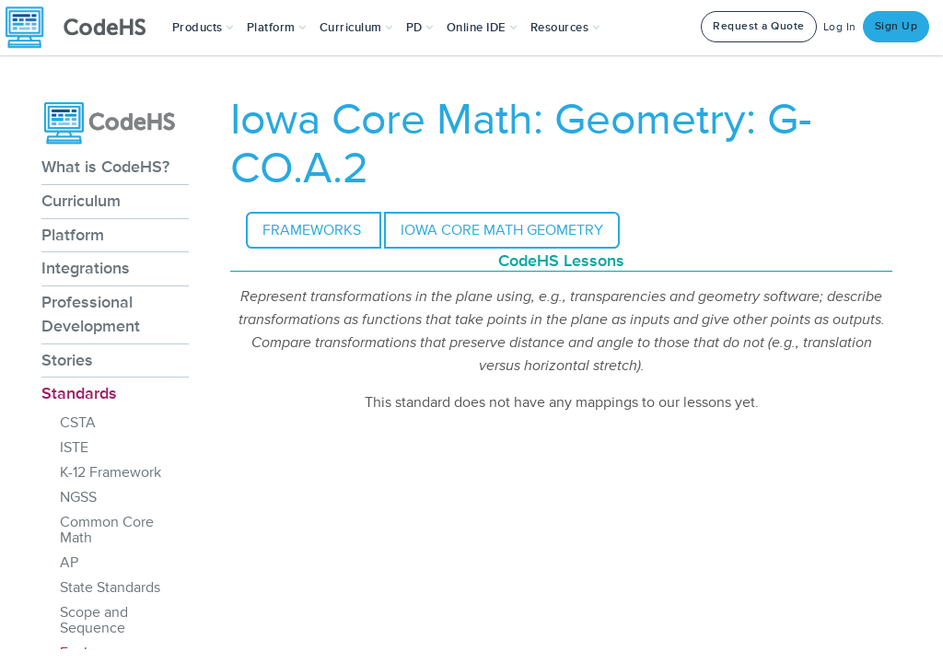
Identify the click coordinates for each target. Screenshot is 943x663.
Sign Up (896, 26)
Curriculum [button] (356, 27)
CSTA (78, 422)
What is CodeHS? (105, 167)
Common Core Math (107, 530)
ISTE (74, 447)
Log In (839, 27)
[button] (203, 27)
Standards (79, 393)
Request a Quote (759, 26)
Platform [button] (277, 27)
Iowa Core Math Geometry (502, 230)
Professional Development (90, 314)
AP (69, 562)
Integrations (85, 268)
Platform (72, 235)
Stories (67, 360)
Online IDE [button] (482, 27)
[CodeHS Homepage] (83, 27)
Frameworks (313, 230)
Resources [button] (565, 27)
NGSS (78, 497)
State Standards (110, 587)
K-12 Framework (110, 472)
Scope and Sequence (94, 620)
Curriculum (81, 201)
